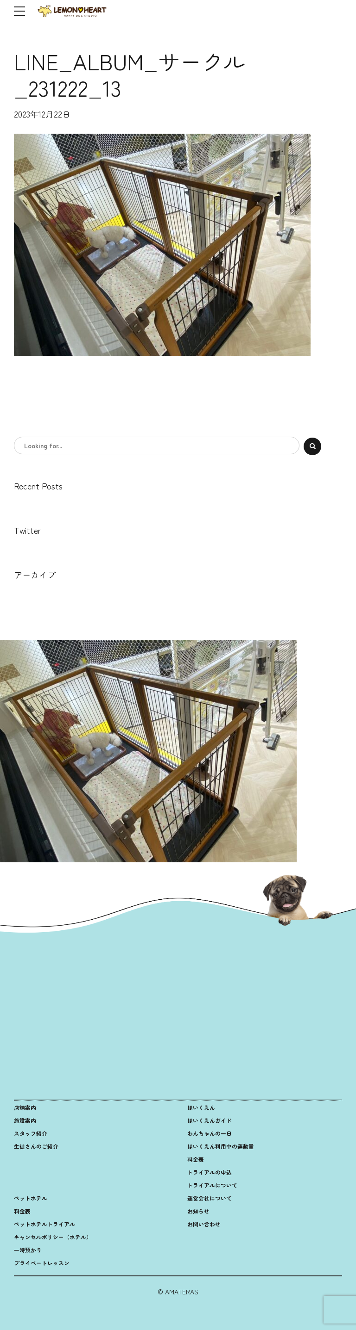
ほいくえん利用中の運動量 (220, 1146)
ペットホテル (30, 1198)
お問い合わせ (204, 1224)
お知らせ (198, 1211)
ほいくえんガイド (209, 1120)
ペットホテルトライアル (44, 1224)
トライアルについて (212, 1185)
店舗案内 (25, 1107)
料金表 (195, 1159)
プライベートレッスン (42, 1263)
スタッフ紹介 (30, 1133)
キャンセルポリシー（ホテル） (53, 1237)
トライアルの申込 (209, 1172)
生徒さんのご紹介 (36, 1146)
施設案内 (25, 1120)
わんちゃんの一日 (209, 1133)
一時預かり (28, 1250)
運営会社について (209, 1198)
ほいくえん (201, 1107)
